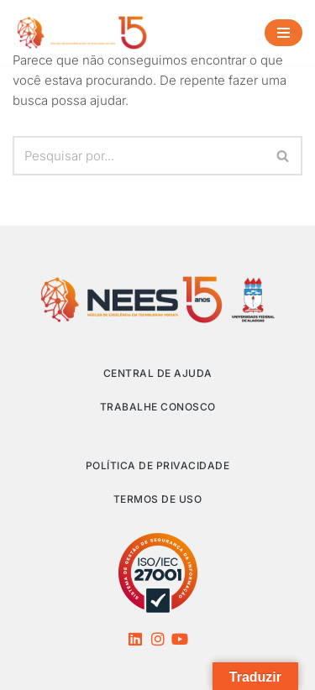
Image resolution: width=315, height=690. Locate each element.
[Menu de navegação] (283, 32)
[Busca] (139, 155)
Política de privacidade (158, 465)
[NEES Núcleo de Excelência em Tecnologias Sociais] (82, 33)
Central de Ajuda (158, 373)
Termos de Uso (157, 499)
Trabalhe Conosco (158, 406)
